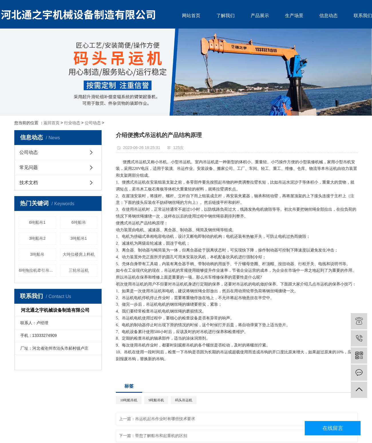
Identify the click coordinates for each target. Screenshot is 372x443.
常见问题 (28, 167)
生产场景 (294, 15)
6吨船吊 (79, 222)
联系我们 (363, 15)
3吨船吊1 (78, 238)
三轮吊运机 (79, 270)
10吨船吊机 (128, 400)
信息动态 (328, 15)
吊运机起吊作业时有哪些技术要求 (165, 419)
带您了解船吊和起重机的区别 (161, 436)
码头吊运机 (183, 400)
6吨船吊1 (37, 222)
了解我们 (225, 15)
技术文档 (28, 182)
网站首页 (191, 15)
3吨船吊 (37, 254)
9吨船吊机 (156, 400)
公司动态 (93, 122)
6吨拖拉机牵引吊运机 (37, 270)
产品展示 (260, 15)
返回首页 (51, 122)
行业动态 (72, 122)
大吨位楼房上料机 (79, 254)
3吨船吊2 (37, 238)
